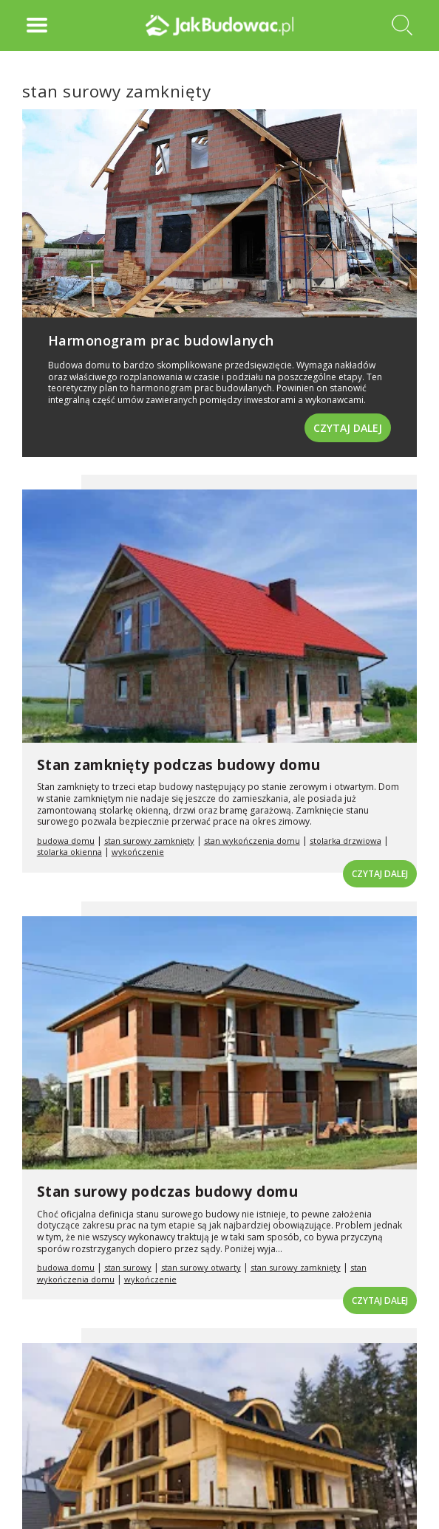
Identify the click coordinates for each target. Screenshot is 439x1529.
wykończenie (138, 851)
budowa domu (66, 840)
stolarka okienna (69, 851)
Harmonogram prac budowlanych (161, 340)
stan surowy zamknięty (149, 840)
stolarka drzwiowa (345, 840)
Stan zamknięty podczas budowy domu (179, 764)
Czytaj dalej (347, 428)
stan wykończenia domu (252, 840)
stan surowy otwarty (201, 1267)
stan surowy (128, 1267)
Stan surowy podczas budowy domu (168, 1191)
